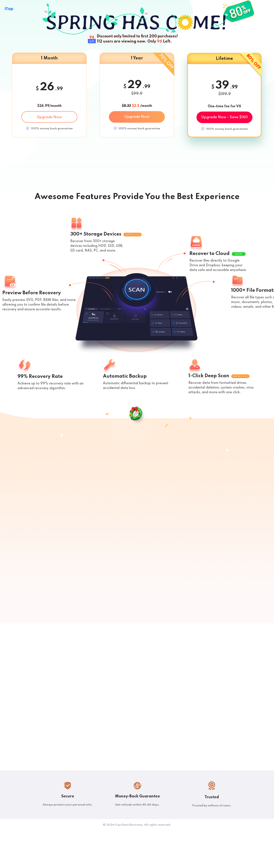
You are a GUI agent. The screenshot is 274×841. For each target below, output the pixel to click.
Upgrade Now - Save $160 (224, 117)
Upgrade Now (49, 117)
